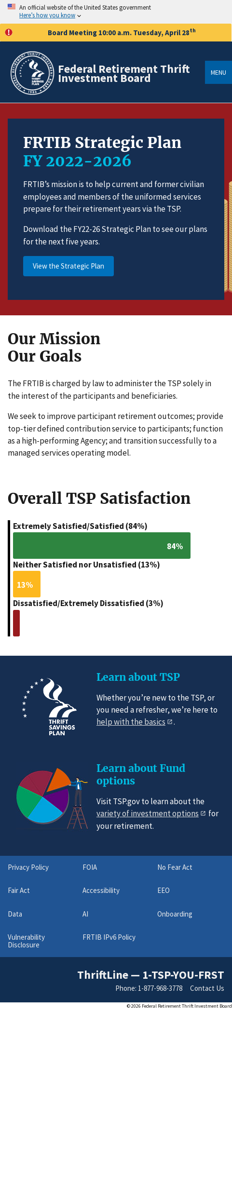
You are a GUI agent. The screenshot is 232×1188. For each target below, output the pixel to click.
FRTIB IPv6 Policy (109, 937)
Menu (218, 72)
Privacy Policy (28, 867)
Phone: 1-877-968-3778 (148, 988)
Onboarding (174, 913)
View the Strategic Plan (68, 265)
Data (15, 913)
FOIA (89, 867)
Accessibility (101, 890)
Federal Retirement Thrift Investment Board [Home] (124, 73)
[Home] (32, 93)
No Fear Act (174, 867)
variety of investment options (147, 813)
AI (85, 913)
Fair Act (19, 890)
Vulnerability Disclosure (26, 940)
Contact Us (207, 988)
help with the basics (130, 721)
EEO (163, 890)
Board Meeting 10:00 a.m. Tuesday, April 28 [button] (100, 32)
